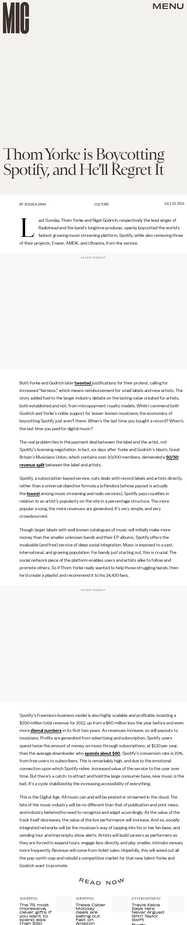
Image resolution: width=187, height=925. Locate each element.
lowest (33, 493)
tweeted (83, 383)
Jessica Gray (35, 204)
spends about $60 (102, 753)
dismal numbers (46, 730)
